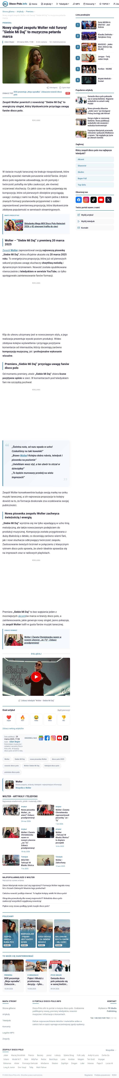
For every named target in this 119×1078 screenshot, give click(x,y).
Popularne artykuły (84, 90)
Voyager (101, 1059)
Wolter (23, 455)
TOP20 (104, 4)
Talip (31, 1067)
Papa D (100, 1063)
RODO (114, 1075)
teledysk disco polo (52, 766)
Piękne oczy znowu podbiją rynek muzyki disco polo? (26, 906)
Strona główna (8, 12)
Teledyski (62, 4)
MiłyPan (34, 1059)
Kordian (71, 1059)
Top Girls (82, 185)
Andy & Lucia (93, 1055)
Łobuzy (57, 1055)
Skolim (81, 172)
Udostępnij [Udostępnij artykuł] (51, 88)
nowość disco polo (11, 766)
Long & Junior (9, 1067)
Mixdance (45, 1063)
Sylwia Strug (69, 1055)
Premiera (29, 12)
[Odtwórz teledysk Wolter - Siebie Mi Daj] (36, 677)
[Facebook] (47, 738)
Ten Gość (91, 1059)
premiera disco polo (12, 772)
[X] (108, 200)
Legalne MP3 (8, 1033)
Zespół (10, 250)
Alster (16, 1063)
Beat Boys (53, 1059)
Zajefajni (64, 1063)
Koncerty (89, 4)
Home (33, 4)
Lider (82, 1063)
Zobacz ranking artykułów (13, 728)
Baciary (40, 1055)
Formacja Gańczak (30, 1063)
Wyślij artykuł (85, 215)
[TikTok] (65, 738)
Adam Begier (9, 42)
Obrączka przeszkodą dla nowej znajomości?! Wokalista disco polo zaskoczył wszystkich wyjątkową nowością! (32, 899)
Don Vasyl (22, 1067)
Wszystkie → (111, 1050)
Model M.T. (16, 1059)
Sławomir (82, 166)
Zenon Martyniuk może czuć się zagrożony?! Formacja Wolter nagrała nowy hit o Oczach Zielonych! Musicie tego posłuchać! (36, 886)
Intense (91, 1063)
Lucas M (109, 1063)
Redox (43, 1059)
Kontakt (82, 227)
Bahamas (7, 1063)
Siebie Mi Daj (20, 759)
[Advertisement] (36, 144)
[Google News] (40, 738)
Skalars (55, 1063)
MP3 (76, 4)
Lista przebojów (83, 15)
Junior (49, 1055)
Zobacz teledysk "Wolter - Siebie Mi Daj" (36, 701)
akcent (21, 616)
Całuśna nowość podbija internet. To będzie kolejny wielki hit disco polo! (34, 893)
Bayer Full (82, 178)
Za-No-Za (105, 1055)
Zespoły (6, 1039)
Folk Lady (81, 1055)
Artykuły (47, 4)
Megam (81, 1059)
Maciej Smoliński (18, 1055)
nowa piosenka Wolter (38, 759)
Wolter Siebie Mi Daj (31, 766)
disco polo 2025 (58, 759)
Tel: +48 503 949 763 (103, 1018)
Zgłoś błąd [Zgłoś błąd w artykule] (64, 88)
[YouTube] (59, 738)
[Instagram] (53, 738)
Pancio (31, 1055)
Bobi (26, 1059)
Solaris (6, 1059)
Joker (5, 1055)
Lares (63, 1059)
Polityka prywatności (102, 1075)
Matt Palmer (41, 1067)
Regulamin (89, 1075)
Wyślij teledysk (86, 221)
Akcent (81, 159)
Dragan (74, 1063)
